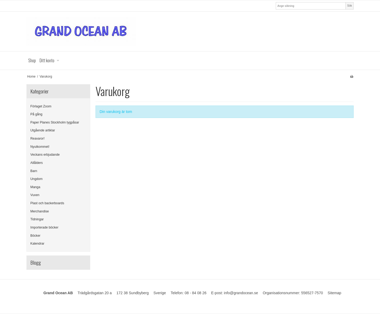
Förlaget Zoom (40, 106)
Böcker (35, 235)
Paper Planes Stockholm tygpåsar (54, 122)
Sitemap (334, 293)
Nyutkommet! (39, 147)
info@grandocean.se (241, 293)
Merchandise (39, 211)
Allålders (36, 163)
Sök (349, 5)
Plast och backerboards (47, 203)
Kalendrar (37, 243)
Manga (35, 187)
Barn (33, 171)
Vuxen (34, 195)
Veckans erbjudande (45, 154)
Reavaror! (37, 138)
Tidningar (37, 219)
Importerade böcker (44, 227)
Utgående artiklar (42, 130)
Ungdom (36, 179)
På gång (36, 114)
